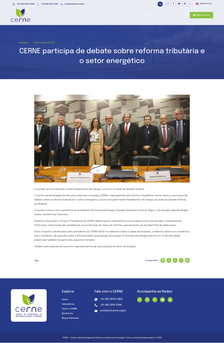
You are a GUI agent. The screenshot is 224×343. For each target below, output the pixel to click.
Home (65, 15)
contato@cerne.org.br (72, 4)
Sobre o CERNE (70, 309)
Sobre (145, 15)
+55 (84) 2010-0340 (47, 4)
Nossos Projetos (162, 15)
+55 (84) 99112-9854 (23, 4)
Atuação (78, 15)
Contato (179, 15)
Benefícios (94, 15)
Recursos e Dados (114, 15)
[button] (160, 4)
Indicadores (68, 304)
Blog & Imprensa (71, 318)
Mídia (132, 15)
